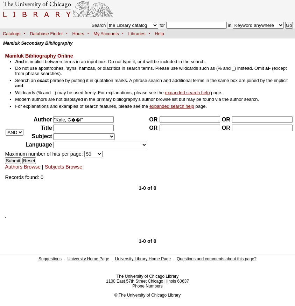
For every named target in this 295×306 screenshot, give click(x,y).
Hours (78, 33)
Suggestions (50, 258)
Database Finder (46, 33)
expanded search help (187, 92)
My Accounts (106, 33)
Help (159, 33)
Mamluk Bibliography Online (39, 56)
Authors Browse (23, 167)
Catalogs (12, 33)
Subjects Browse (63, 167)
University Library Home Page (143, 258)
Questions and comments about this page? (217, 258)
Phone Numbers (147, 286)
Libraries (137, 33)
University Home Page (88, 258)
